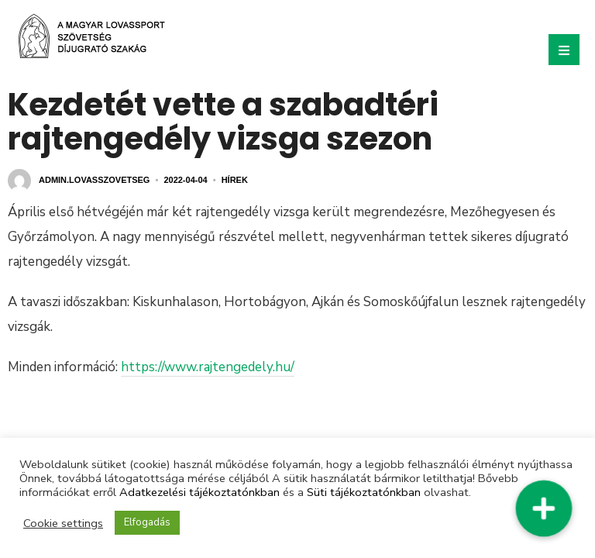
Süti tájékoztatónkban (364, 492)
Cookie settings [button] (63, 523)
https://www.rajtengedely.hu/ (207, 367)
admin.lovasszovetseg (94, 179)
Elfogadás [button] (147, 522)
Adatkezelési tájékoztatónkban (199, 492)
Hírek (235, 179)
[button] (543, 508)
